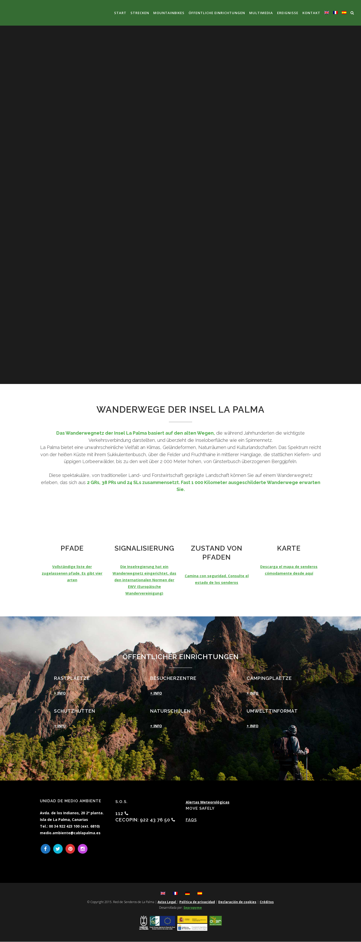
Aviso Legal (167, 902)
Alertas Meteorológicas (207, 802)
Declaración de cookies (237, 902)
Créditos (267, 902)
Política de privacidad (197, 902)
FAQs (191, 820)
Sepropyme (192, 908)
